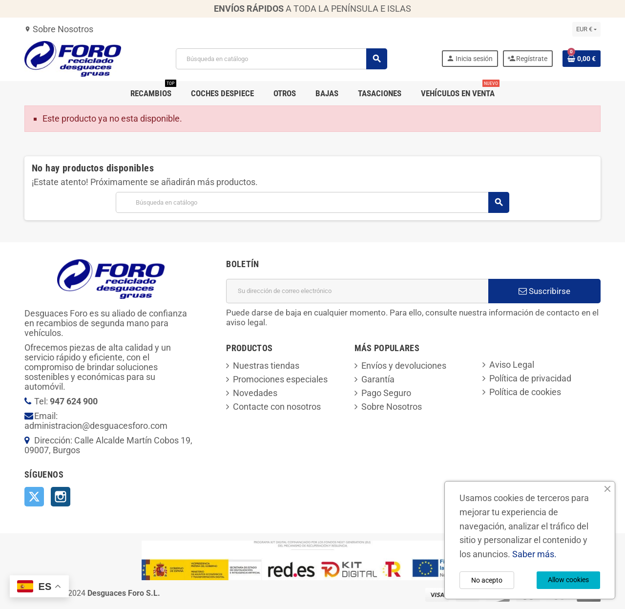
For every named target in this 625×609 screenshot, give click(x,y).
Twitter (34, 496)
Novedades (255, 393)
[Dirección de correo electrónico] (357, 291)
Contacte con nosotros (277, 406)
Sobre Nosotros (58, 29)
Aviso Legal (511, 364)
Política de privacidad (530, 378)
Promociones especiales (280, 379)
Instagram (60, 496)
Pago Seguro (386, 393)
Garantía (378, 379)
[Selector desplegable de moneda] (586, 29)
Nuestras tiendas (266, 365)
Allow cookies (568, 580)
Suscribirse (544, 291)
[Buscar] (281, 58)
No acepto (486, 580)
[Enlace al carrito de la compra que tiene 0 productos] (581, 58)
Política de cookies (525, 392)
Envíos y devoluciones (403, 365)
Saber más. (534, 554)
